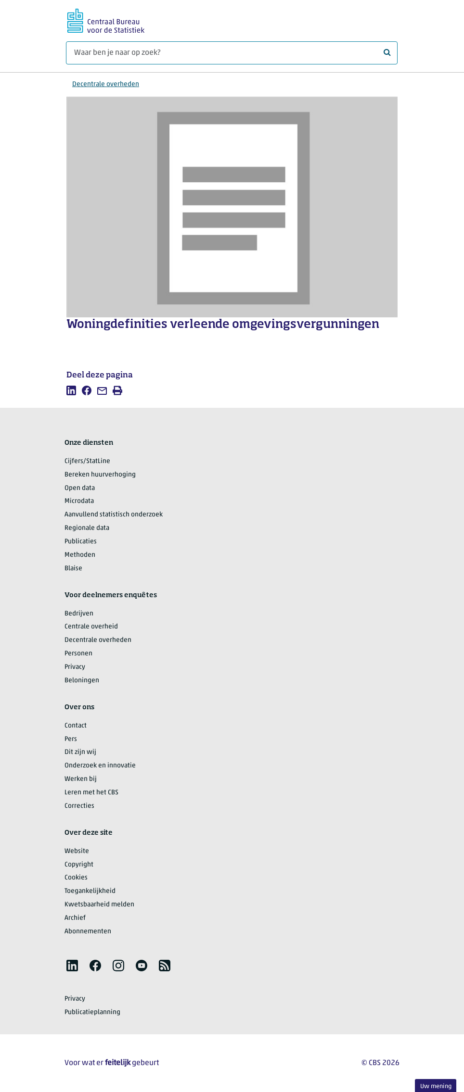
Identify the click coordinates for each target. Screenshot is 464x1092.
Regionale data (86, 528)
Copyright (78, 865)
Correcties (79, 806)
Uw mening (435, 1086)
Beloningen (81, 681)
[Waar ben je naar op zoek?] (232, 52)
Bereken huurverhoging (100, 475)
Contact (75, 726)
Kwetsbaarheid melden (99, 905)
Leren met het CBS (91, 793)
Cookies (76, 878)
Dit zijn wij (80, 752)
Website (76, 851)
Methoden (79, 555)
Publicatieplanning (92, 1012)
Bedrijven (78, 614)
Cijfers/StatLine (87, 461)
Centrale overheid (91, 627)
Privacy (74, 667)
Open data (79, 488)
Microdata (79, 501)
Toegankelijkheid (90, 891)
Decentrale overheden (105, 84)
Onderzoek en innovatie (100, 766)
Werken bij (80, 779)
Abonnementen (87, 932)
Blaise (73, 568)
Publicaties (80, 542)
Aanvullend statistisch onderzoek (113, 515)
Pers (70, 739)
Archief (75, 918)
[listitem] (71, 390)
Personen (78, 654)
